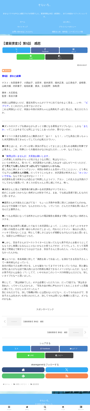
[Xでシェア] (16, 50)
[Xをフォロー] (66, 369)
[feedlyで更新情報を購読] (23, 375)
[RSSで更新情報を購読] (66, 375)
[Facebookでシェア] (45, 50)
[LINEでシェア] (31, 57)
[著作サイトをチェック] (23, 369)
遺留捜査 (7, 70)
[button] (59, 57)
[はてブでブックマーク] (74, 50)
